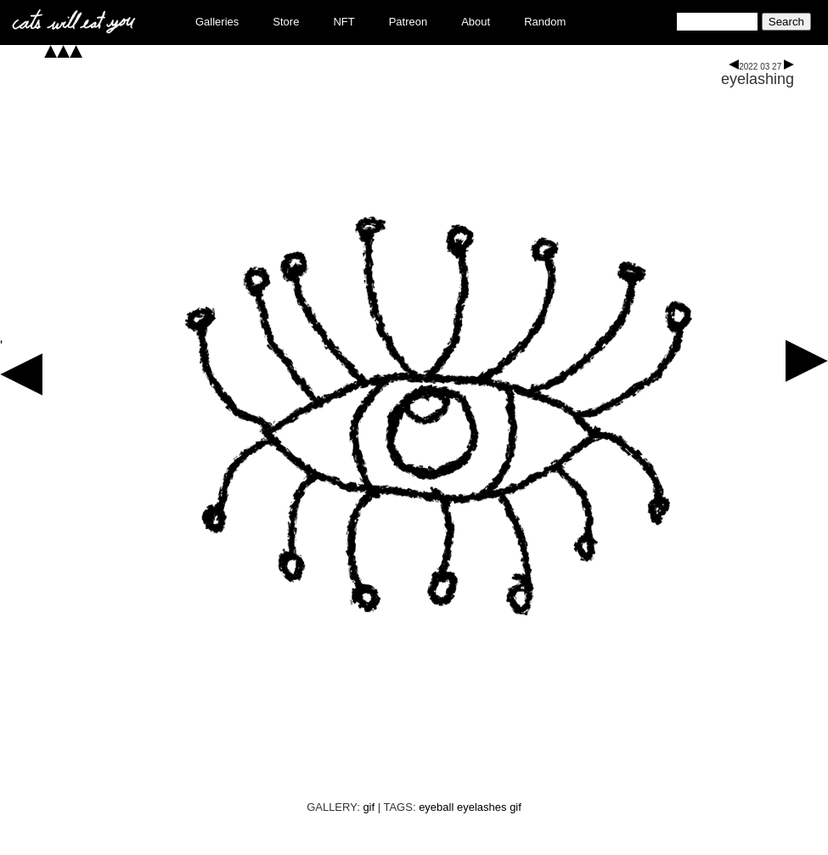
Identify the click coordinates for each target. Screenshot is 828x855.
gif (369, 807)
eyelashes (482, 807)
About (475, 21)
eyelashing (757, 78)
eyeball (436, 807)
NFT (343, 21)
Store (286, 21)
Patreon (408, 21)
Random (545, 21)
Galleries (217, 21)
